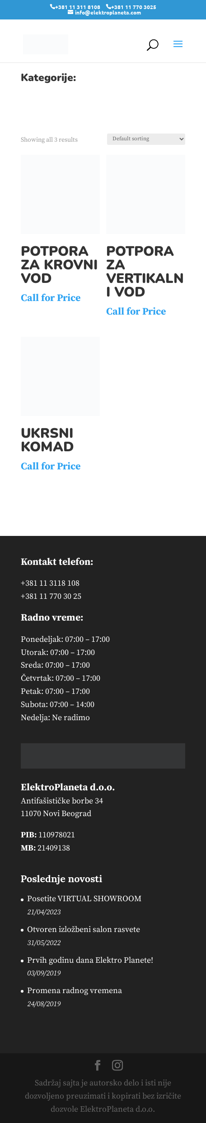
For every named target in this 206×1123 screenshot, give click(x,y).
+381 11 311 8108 (77, 6)
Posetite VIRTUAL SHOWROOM (84, 899)
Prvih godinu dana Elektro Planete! (90, 960)
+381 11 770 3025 (133, 6)
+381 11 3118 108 (50, 583)
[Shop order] (146, 139)
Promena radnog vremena (74, 990)
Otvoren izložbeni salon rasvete (83, 929)
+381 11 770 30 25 (51, 596)
